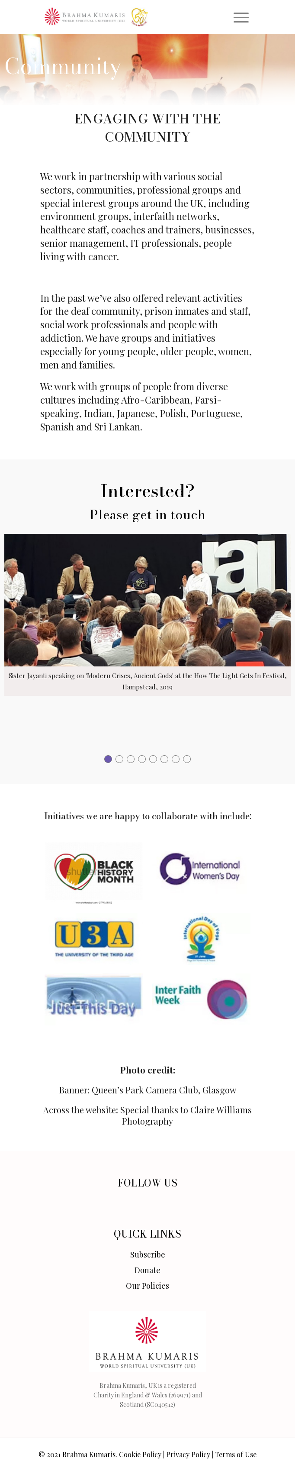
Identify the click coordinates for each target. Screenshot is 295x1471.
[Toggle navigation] (241, 17)
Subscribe (147, 1254)
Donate (147, 1270)
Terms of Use (236, 1454)
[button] (108, 759)
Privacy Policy (188, 1454)
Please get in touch (147, 514)
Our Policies (147, 1285)
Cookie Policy (140, 1454)
